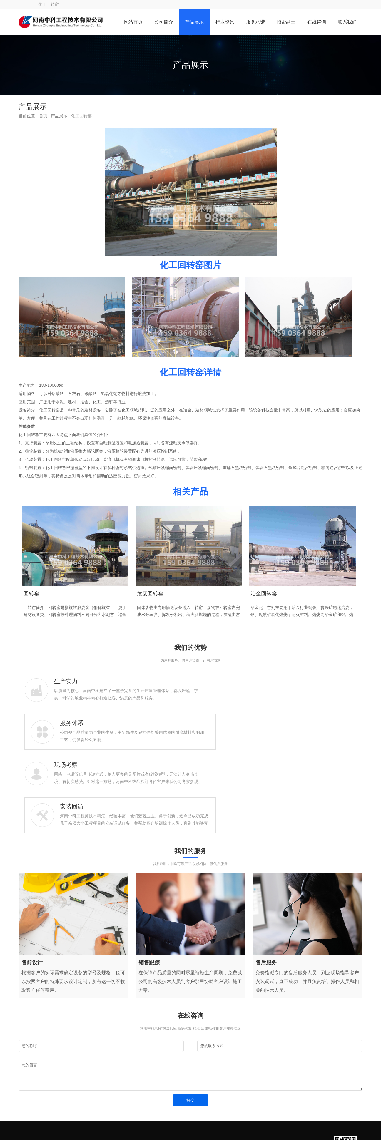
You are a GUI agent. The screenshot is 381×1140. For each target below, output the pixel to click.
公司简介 (163, 21)
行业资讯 (224, 21)
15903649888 (43, 1073)
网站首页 (133, 21)
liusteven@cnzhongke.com (55, 1081)
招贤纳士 (286, 21)
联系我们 (347, 21)
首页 (43, 115)
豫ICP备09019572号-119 (110, 1124)
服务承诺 (255, 21)
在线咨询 (316, 21)
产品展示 (194, 21)
